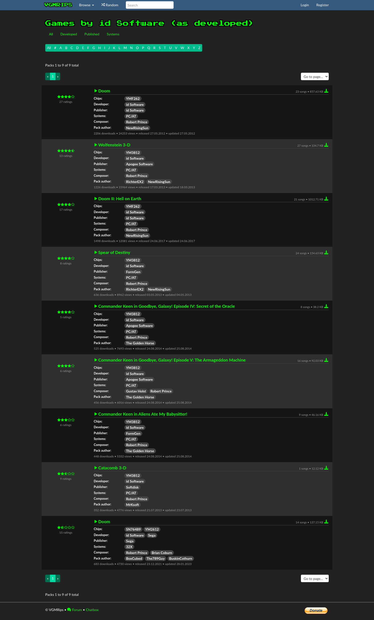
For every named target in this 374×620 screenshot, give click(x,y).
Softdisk (132, 487)
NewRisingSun (137, 128)
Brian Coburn (162, 553)
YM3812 (133, 152)
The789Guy (155, 558)
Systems (113, 34)
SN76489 (133, 529)
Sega (152, 535)
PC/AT (131, 116)
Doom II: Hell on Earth (119, 198)
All (51, 34)
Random (109, 5)
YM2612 (152, 529)
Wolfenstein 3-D (114, 145)
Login (305, 5)
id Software (135, 104)
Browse (86, 5)
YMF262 (133, 98)
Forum (74, 610)
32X (129, 547)
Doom (104, 91)
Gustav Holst (136, 391)
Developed (68, 34)
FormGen (133, 272)
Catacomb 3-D (112, 468)
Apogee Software (139, 164)
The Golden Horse (140, 343)
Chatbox (92, 610)
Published (92, 34)
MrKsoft (132, 504)
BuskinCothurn (180, 558)
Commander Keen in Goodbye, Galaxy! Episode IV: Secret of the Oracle (166, 306)
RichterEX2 (134, 182)
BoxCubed (134, 558)
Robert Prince (136, 122)
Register (322, 5)
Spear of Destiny (114, 252)
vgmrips (58, 5)
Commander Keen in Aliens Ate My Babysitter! (142, 414)
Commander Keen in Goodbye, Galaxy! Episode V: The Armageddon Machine (172, 360)
